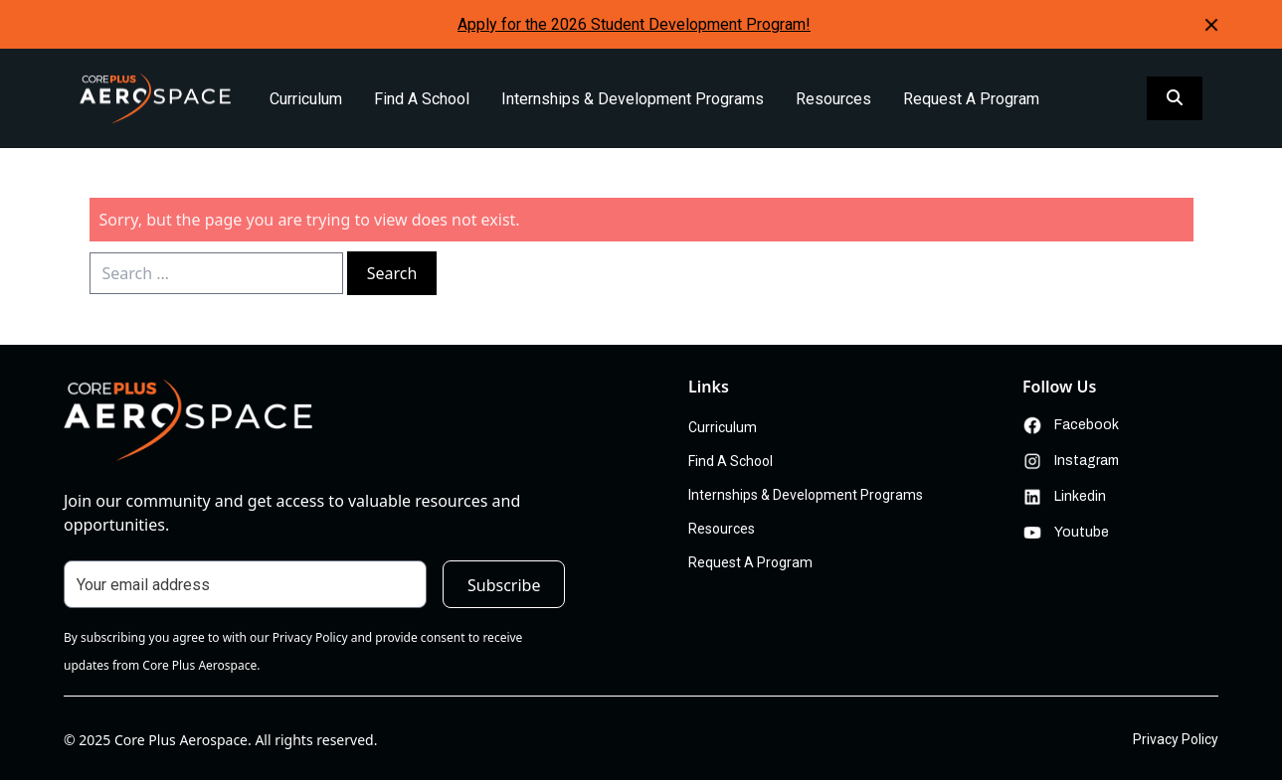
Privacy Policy (1175, 739)
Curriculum (306, 98)
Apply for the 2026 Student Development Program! (634, 24)
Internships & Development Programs (632, 98)
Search (392, 273)
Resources (833, 98)
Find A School (421, 98)
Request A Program (971, 98)
